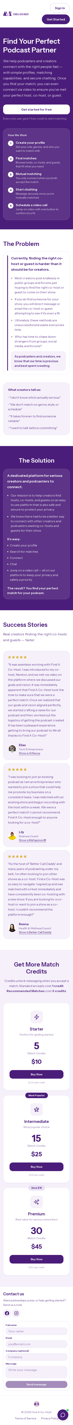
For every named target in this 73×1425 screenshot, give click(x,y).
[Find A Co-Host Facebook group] (7, 1313)
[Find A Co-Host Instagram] (16, 1313)
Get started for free (36, 109)
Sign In (60, 8)
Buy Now (36, 1074)
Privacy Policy (49, 1418)
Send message (36, 1384)
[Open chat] (62, 1414)
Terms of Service (25, 1418)
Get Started (56, 19)
